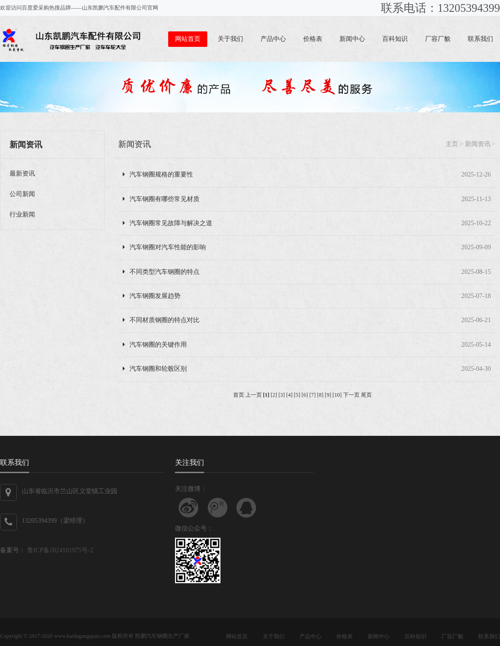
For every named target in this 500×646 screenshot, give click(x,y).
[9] (328, 395)
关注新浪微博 (189, 508)
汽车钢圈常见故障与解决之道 (167, 223)
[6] (305, 395)
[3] (282, 395)
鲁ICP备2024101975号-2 (59, 550)
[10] (337, 395)
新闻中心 (352, 38)
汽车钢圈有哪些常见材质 (161, 199)
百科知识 (395, 38)
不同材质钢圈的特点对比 (161, 320)
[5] (297, 395)
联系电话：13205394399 (440, 8)
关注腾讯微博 (218, 508)
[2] (274, 395)
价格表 (312, 38)
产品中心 (273, 38)
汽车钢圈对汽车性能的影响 (164, 247)
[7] (313, 395)
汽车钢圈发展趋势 (151, 296)
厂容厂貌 (437, 38)
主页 (451, 144)
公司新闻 (22, 194)
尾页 (366, 395)
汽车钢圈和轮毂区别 (155, 368)
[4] (289, 395)
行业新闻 (22, 214)
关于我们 (230, 38)
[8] (320, 395)
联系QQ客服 (246, 508)
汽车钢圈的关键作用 (155, 344)
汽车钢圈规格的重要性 (158, 174)
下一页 (351, 395)
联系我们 (480, 38)
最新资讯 (22, 173)
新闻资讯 (134, 144)
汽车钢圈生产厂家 (168, 636)
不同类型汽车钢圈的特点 (161, 271)
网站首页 (187, 38)
